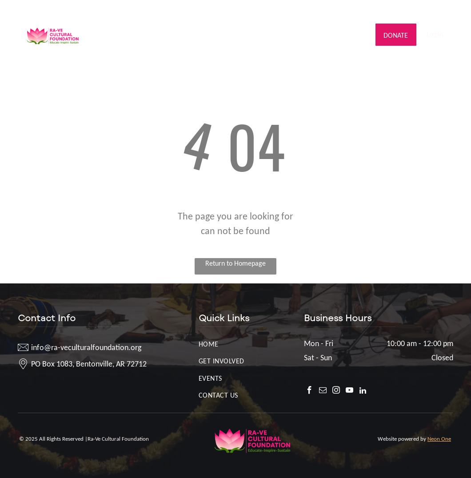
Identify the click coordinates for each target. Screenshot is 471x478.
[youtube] (433, 11)
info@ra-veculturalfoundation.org (77, 10)
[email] (406, 11)
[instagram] (420, 11)
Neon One (439, 438)
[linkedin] (446, 11)
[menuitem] (135, 27)
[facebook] (393, 11)
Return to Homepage (235, 263)
